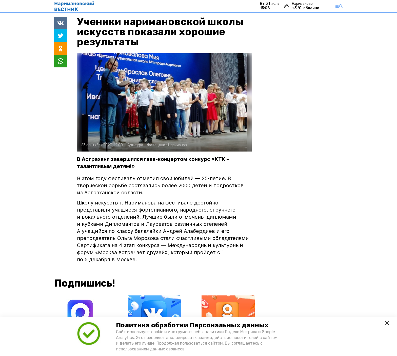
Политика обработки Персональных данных (192, 325)
